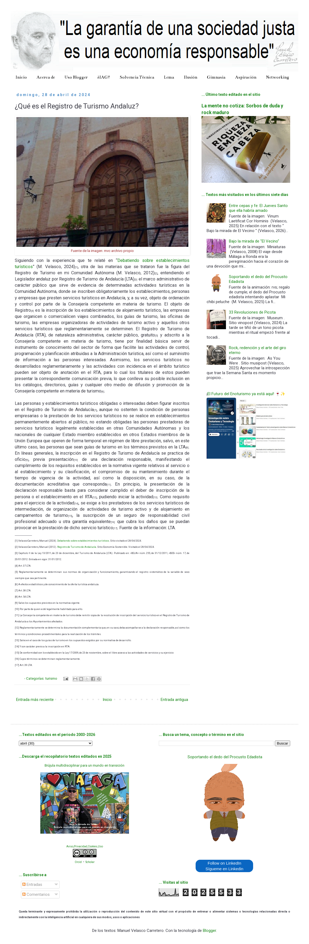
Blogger (209, 930)
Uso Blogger (76, 77)
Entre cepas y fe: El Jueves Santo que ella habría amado (258, 208)
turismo (51, 678)
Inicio (21, 77)
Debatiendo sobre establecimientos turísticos (83, 540)
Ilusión (190, 77)
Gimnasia (216, 77)
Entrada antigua (174, 699)
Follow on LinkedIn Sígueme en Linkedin (224, 866)
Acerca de (46, 77)
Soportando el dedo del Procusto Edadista (225, 757)
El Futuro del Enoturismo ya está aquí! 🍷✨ (246, 393)
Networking (277, 77)
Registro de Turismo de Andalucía (76, 547)
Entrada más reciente (35, 699)
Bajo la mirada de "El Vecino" (254, 241)
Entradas (32, 884)
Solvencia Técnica (137, 77)
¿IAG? (103, 77)
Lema (169, 77)
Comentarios (36, 894)
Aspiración (245, 77)
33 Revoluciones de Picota (252, 312)
